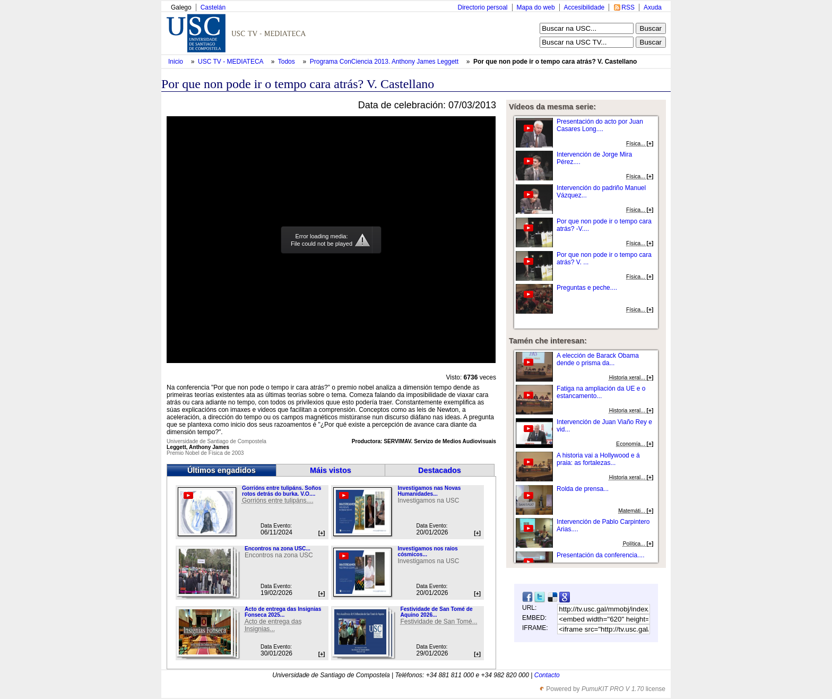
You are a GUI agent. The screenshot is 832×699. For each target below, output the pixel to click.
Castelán (213, 7)
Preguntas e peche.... (587, 287)
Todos (287, 61)
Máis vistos (330, 470)
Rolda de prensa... (583, 489)
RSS (628, 7)
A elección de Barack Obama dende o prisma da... (598, 359)
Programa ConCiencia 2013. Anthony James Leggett (385, 61)
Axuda (653, 7)
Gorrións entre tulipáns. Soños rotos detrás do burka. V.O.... (281, 491)
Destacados (439, 470)
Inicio (176, 61)
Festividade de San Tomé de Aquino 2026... (436, 612)
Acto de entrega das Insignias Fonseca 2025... (283, 612)
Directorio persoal (482, 7)
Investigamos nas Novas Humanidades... (429, 491)
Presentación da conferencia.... (600, 555)
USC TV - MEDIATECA (231, 61)
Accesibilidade (584, 7)
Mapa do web (536, 7)
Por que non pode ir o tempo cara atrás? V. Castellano (555, 61)
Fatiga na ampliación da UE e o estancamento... (601, 392)
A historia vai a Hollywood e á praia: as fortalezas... (598, 459)
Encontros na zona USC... (277, 548)
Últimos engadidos (221, 470)
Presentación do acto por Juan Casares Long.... (600, 125)
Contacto (547, 675)
